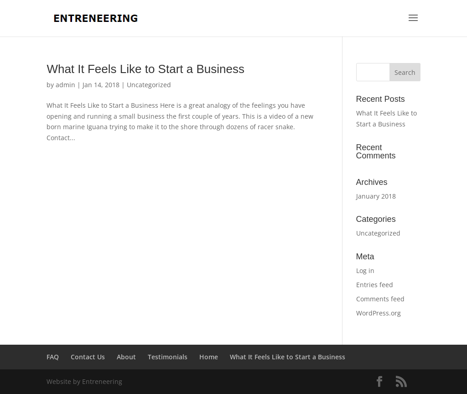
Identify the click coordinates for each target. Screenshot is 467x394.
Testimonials (167, 356)
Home (208, 356)
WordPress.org (378, 313)
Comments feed (380, 298)
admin (65, 84)
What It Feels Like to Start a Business (145, 69)
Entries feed (374, 284)
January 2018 (376, 196)
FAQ (53, 356)
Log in (365, 270)
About (126, 356)
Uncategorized (149, 84)
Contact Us (88, 356)
